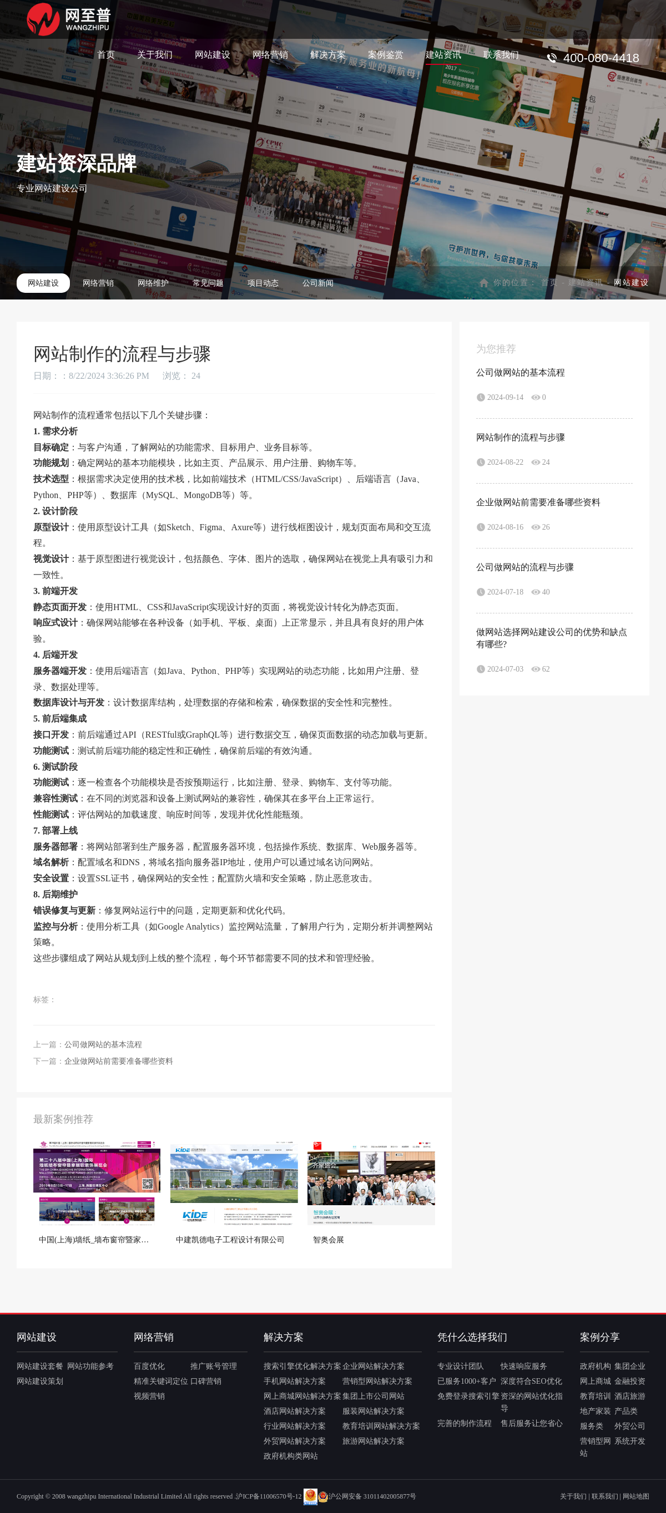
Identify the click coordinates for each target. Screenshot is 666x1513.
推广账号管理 (213, 1366)
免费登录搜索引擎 (468, 1396)
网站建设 (212, 54)
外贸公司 (629, 1426)
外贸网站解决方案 (295, 1441)
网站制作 (51, 415)
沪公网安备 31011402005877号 (367, 1496)
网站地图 (636, 1496)
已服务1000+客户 (466, 1381)
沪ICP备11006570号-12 (268, 1496)
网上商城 (595, 1381)
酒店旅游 (629, 1396)
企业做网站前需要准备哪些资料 (118, 1061)
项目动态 (263, 283)
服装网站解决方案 (373, 1411)
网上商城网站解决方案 (302, 1396)
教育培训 (595, 1396)
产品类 (626, 1411)
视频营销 (149, 1396)
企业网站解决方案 (373, 1366)
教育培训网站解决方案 (381, 1426)
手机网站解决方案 (295, 1381)
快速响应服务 (524, 1366)
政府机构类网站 (291, 1456)
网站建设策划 (40, 1381)
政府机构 (595, 1366)
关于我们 (155, 54)
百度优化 (149, 1366)
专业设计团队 (460, 1366)
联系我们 (501, 54)
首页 (106, 54)
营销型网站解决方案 (377, 1381)
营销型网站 (595, 1447)
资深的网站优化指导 (532, 1402)
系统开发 (629, 1441)
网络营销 (270, 54)
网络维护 (153, 283)
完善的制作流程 (464, 1423)
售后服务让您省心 (532, 1423)
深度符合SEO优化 (531, 1381)
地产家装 (595, 1411)
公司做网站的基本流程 (103, 1044)
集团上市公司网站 (373, 1396)
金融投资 (629, 1381)
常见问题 (208, 283)
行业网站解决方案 (295, 1426)
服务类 (591, 1426)
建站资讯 (443, 54)
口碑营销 (205, 1381)
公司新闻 (318, 283)
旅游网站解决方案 (373, 1441)
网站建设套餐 (40, 1366)
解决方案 (328, 54)
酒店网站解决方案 (295, 1411)
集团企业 (629, 1366)
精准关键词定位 (161, 1381)
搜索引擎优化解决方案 (302, 1366)
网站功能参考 (90, 1366)
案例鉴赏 (385, 54)
